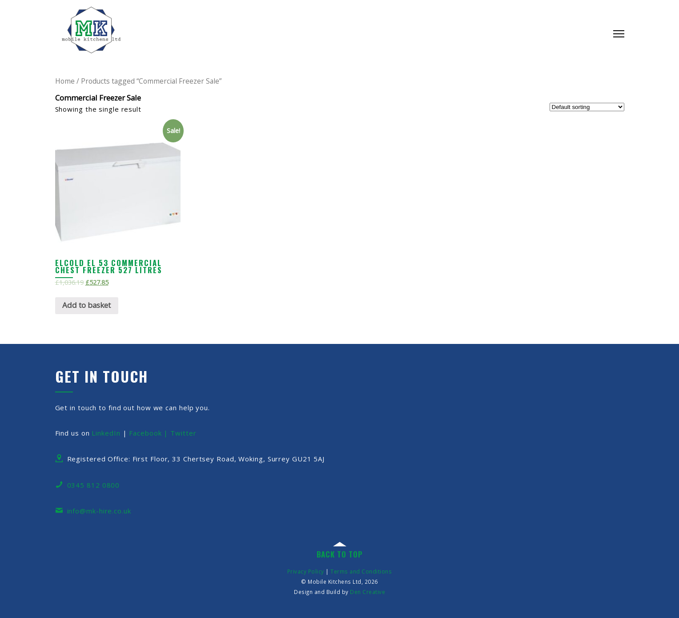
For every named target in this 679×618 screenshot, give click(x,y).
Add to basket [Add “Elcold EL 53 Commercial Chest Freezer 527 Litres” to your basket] (86, 305)
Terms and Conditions (361, 571)
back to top (340, 554)
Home (65, 81)
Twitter (183, 432)
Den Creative (367, 591)
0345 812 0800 (93, 485)
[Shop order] (587, 107)
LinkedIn (106, 432)
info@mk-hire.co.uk (99, 510)
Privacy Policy (305, 571)
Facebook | (149, 432)
